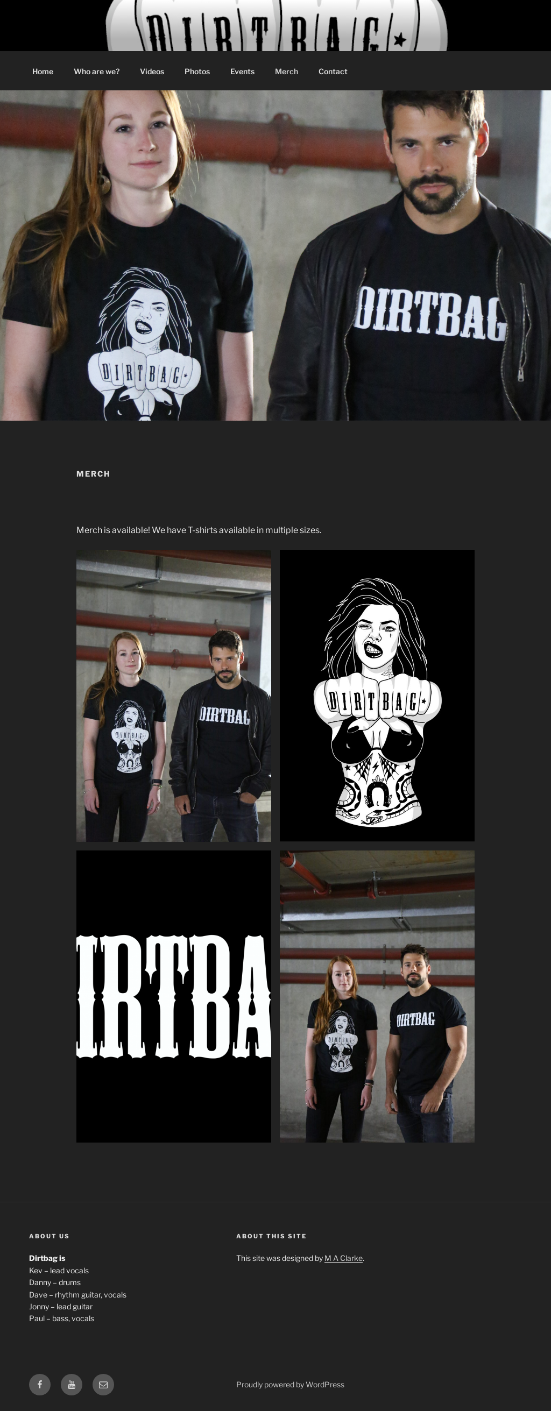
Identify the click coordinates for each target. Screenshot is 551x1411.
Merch (286, 71)
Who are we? (96, 71)
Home (42, 71)
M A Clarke (343, 1258)
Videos (152, 71)
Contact (333, 71)
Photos (197, 71)
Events (242, 71)
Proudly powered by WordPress (290, 1384)
